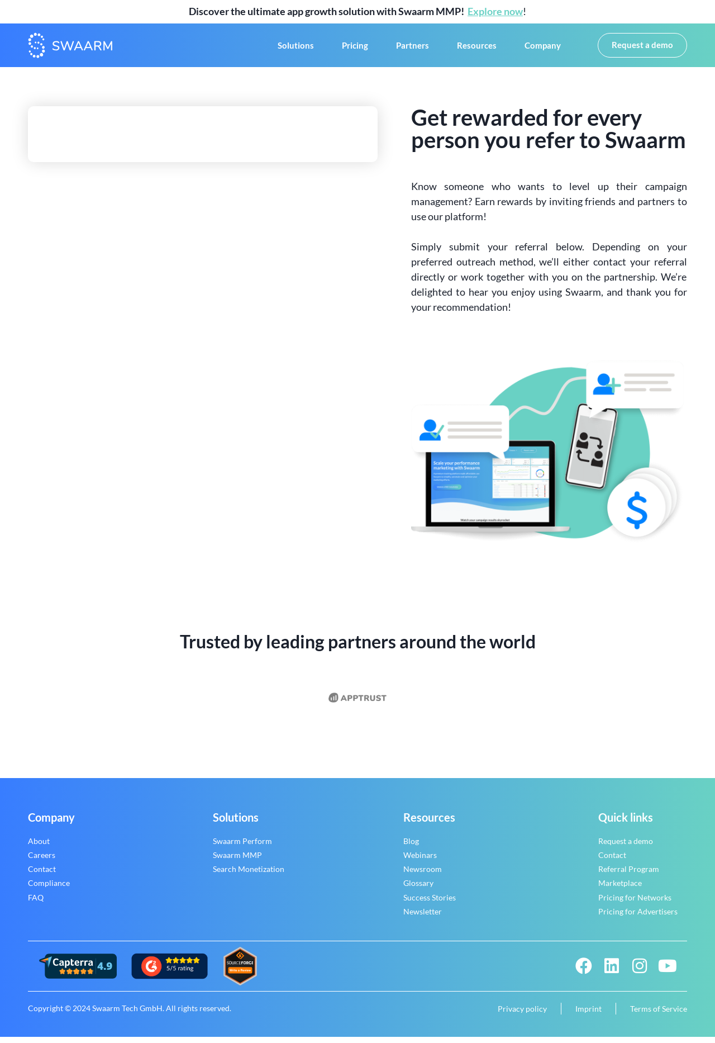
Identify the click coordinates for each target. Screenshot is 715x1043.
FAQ (36, 903)
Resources (477, 49)
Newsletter (422, 917)
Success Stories (429, 903)
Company (543, 49)
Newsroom (422, 875)
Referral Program (628, 875)
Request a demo (625, 847)
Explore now (495, 11)
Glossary (418, 889)
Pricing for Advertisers (638, 917)
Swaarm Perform (242, 847)
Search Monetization (248, 875)
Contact (42, 875)
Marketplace (620, 889)
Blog (411, 847)
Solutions (296, 49)
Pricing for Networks (634, 903)
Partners (412, 49)
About (39, 847)
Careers (41, 861)
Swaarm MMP (237, 861)
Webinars (420, 861)
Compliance (49, 889)
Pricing (355, 49)
